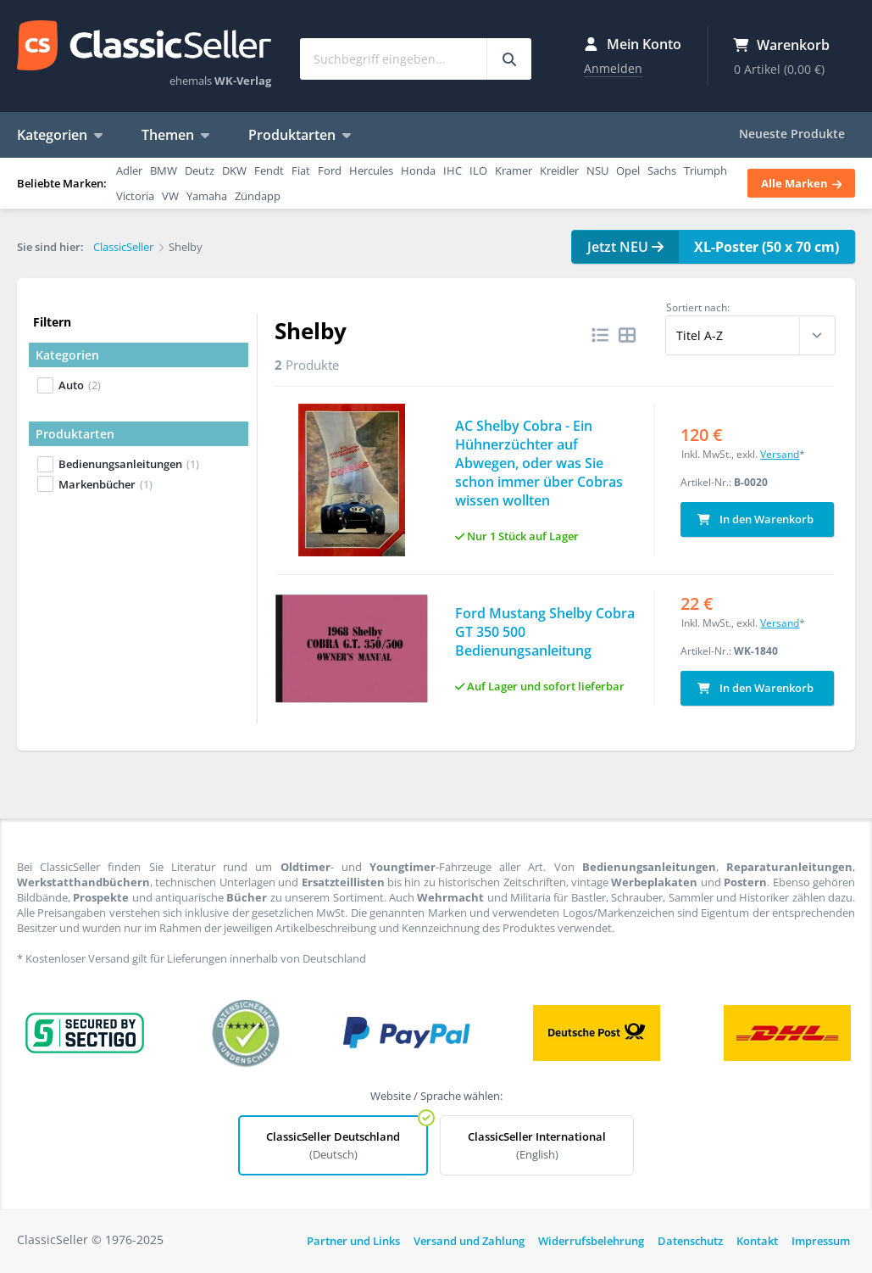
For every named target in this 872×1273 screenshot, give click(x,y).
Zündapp (257, 196)
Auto (79, 385)
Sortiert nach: (698, 307)
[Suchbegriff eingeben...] (508, 59)
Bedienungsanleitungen (128, 464)
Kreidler (559, 170)
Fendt (269, 170)
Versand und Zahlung (469, 1238)
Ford (330, 170)
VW (170, 196)
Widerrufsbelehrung (591, 1238)
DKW (234, 170)
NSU (597, 170)
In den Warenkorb (755, 516)
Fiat (301, 170)
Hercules (371, 170)
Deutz (199, 170)
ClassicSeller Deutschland (333, 1142)
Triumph (705, 170)
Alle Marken (801, 183)
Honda (418, 170)
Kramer (513, 170)
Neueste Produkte (792, 134)
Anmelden (613, 68)
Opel (628, 170)
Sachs (661, 170)
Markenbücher (105, 484)
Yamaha (206, 196)
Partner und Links (353, 1238)
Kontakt (757, 1238)
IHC (452, 170)
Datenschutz (690, 1238)
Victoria (135, 196)
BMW (163, 170)
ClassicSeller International (537, 1142)
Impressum (820, 1238)
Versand (779, 451)
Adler (129, 170)
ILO (478, 170)
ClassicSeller (144, 46)
